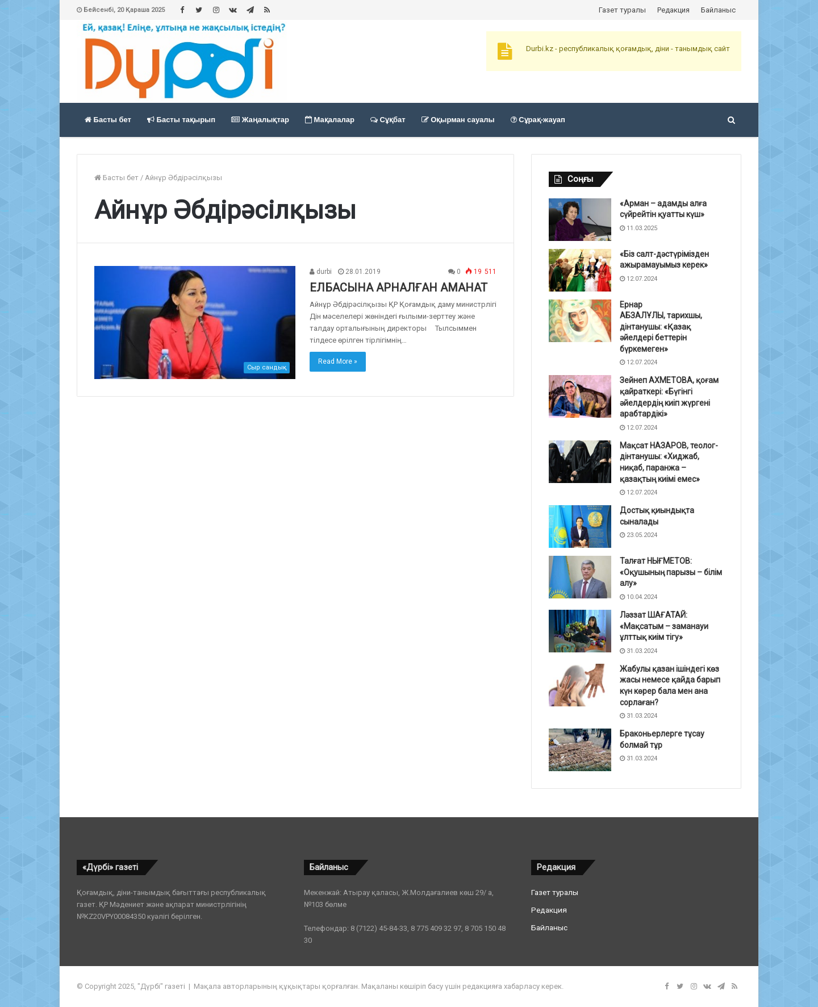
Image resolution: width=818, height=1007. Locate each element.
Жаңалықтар (260, 119)
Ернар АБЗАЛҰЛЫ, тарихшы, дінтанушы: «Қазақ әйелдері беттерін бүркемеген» (661, 326)
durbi (321, 272)
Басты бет (108, 119)
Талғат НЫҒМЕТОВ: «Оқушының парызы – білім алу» (671, 572)
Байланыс (718, 10)
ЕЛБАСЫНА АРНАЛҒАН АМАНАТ (398, 287)
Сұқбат (388, 119)
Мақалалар (329, 119)
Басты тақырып (181, 119)
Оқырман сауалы (458, 119)
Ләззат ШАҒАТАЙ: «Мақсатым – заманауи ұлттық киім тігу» (664, 626)
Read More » (337, 361)
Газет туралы (622, 10)
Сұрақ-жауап (538, 119)
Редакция (673, 10)
